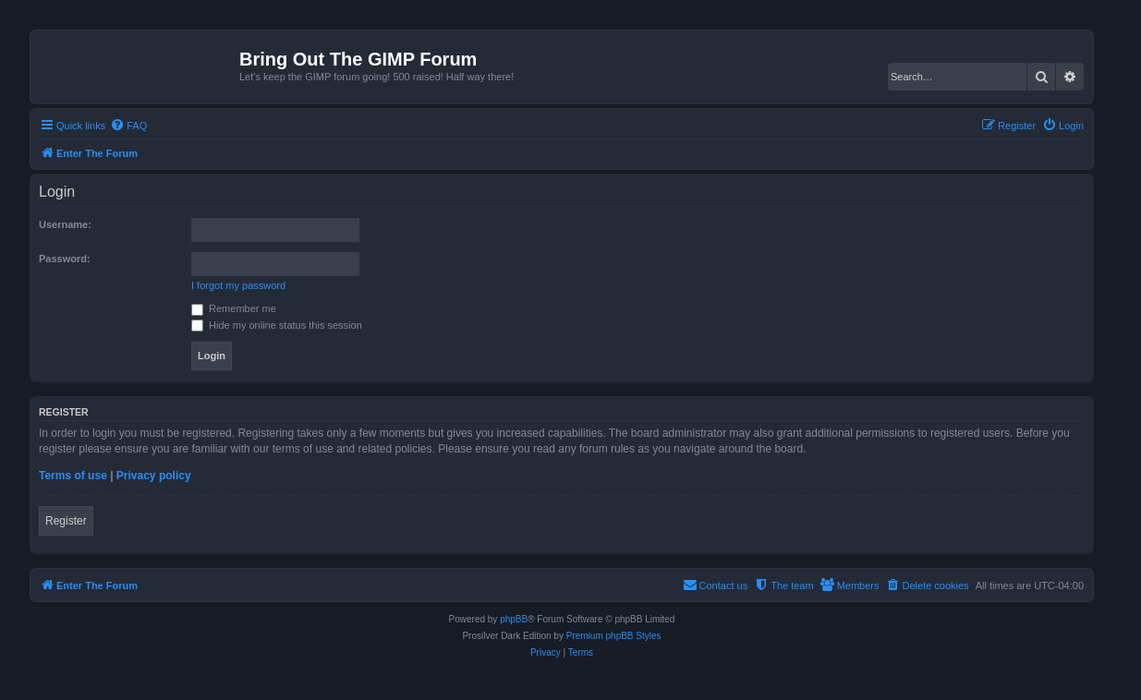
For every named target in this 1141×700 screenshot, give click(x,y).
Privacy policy (153, 475)
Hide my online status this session (276, 325)
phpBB (514, 619)
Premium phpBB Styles (614, 636)
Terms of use (73, 475)
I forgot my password (238, 285)
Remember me (233, 308)
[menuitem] (128, 126)
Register (66, 520)
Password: (65, 258)
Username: (65, 224)
